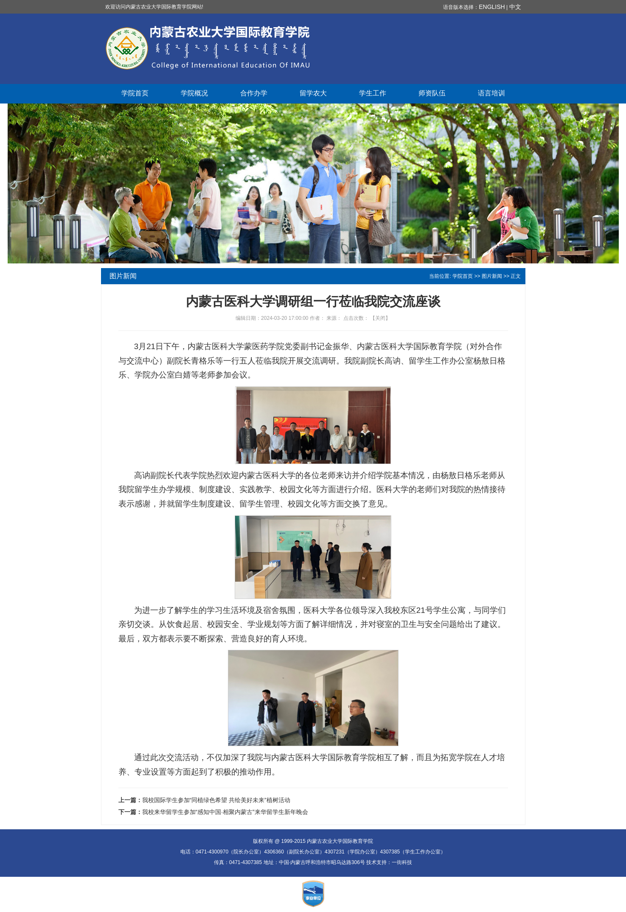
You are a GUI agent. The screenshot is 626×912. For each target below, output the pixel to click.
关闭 (380, 318)
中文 (515, 6)
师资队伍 (432, 93)
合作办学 (253, 93)
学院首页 (135, 93)
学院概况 (194, 93)
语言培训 (491, 93)
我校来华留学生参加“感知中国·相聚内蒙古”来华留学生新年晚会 (225, 811)
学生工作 (372, 93)
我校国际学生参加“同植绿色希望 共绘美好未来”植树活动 (216, 800)
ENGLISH (492, 6)
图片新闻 (492, 276)
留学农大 (313, 93)
